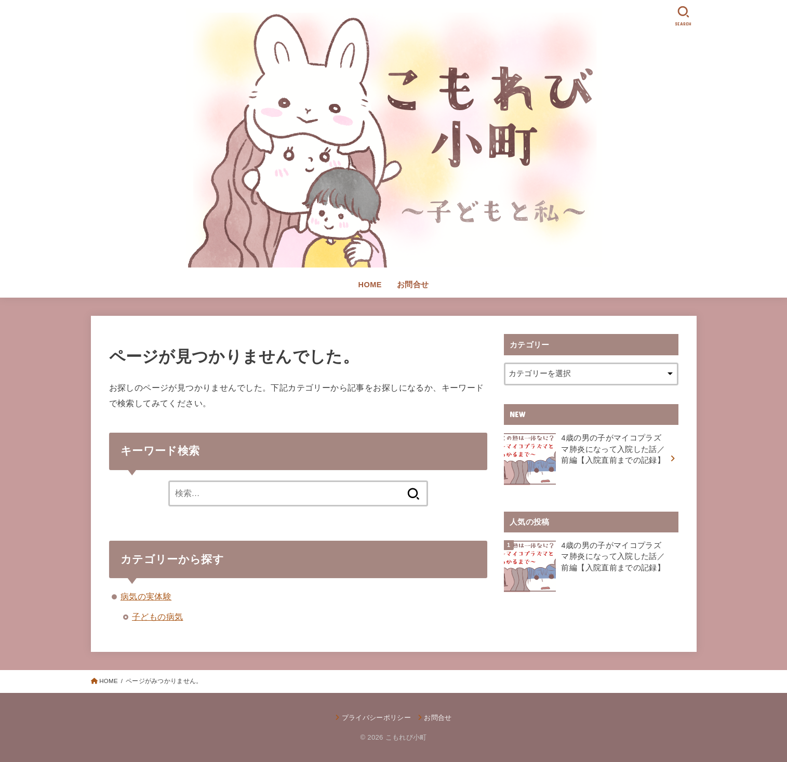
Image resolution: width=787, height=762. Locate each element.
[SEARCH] (684, 16)
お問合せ (413, 284)
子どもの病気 (157, 616)
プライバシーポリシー (376, 717)
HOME (370, 284)
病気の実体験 (146, 596)
